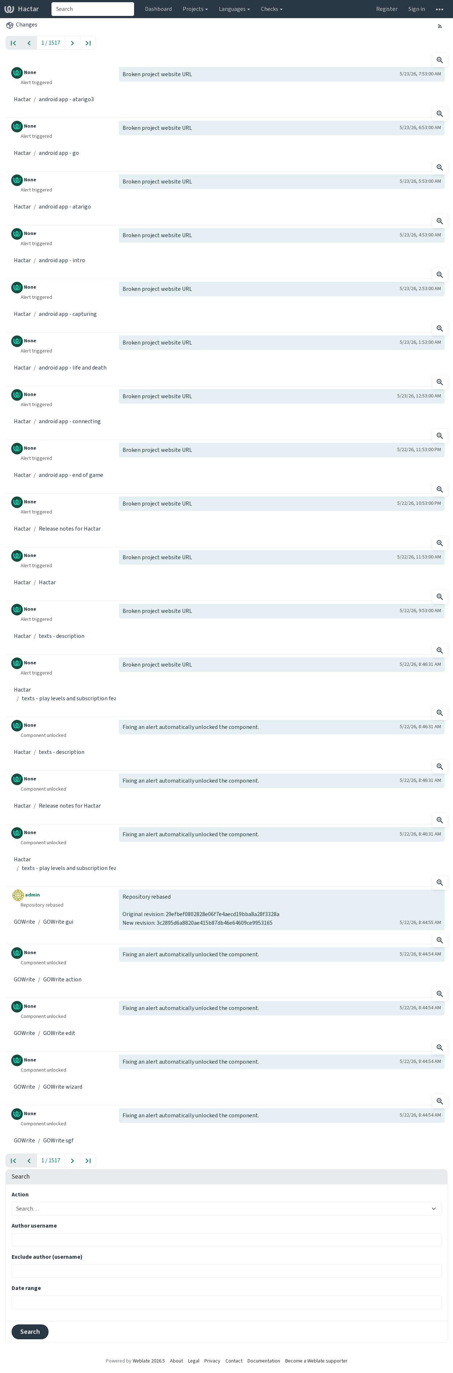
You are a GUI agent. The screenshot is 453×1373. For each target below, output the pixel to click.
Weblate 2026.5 (149, 1360)
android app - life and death (73, 367)
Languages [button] (232, 9)
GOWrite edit (59, 1033)
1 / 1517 (50, 42)
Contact (233, 1360)
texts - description (61, 636)
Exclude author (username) (47, 1257)
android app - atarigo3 (66, 99)
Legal (193, 1360)
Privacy (212, 1360)
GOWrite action (62, 979)
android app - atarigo (65, 206)
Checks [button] (269, 9)
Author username (34, 1225)
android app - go (59, 153)
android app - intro (62, 260)
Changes (26, 24)
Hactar (21, 9)
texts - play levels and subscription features (76, 698)
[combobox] (92, 9)
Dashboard (158, 9)
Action (20, 1194)
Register (387, 9)
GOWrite (24, 921)
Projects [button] (193, 9)
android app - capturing (68, 314)
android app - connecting (70, 421)
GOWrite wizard (62, 1086)
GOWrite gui (58, 921)
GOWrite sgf (58, 1140)
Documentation (264, 1360)
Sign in (416, 9)
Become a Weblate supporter (316, 1360)
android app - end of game (71, 475)
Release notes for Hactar (70, 528)
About (176, 1360)
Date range (26, 1288)
